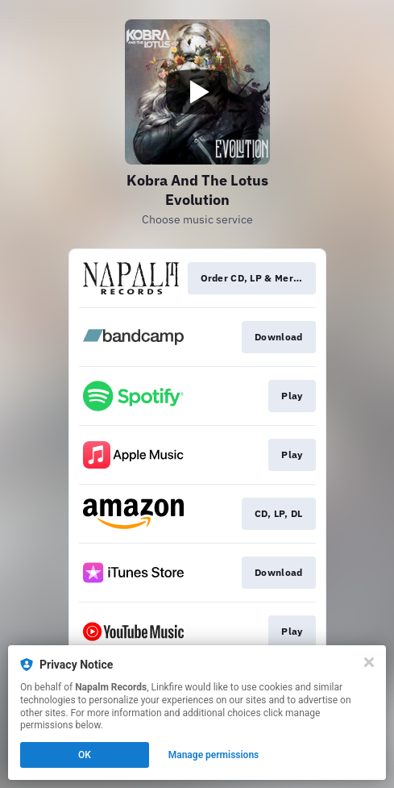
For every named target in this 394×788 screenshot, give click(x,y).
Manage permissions (213, 755)
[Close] (369, 662)
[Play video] (197, 92)
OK (84, 755)
